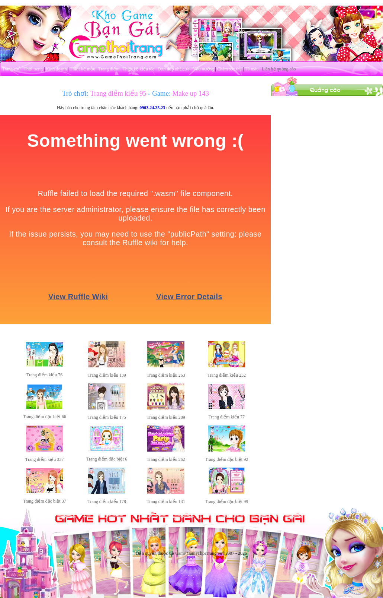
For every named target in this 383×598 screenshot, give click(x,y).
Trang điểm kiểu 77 (227, 417)
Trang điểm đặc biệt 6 (106, 459)
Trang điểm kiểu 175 (107, 417)
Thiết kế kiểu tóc (138, 69)
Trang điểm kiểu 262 (166, 459)
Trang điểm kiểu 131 (166, 501)
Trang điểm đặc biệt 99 (226, 501)
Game (180, 553)
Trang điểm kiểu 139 (107, 375)
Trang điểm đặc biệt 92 (226, 459)
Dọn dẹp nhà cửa (174, 69)
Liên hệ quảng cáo (279, 69)
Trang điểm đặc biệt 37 (44, 501)
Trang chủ (11, 69)
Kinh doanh (56, 69)
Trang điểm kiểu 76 (44, 374)
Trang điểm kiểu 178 (107, 501)
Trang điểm (108, 69)
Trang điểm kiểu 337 (44, 459)
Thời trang (33, 69)
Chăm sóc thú (229, 69)
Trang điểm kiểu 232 (226, 375)
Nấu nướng (203, 69)
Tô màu (251, 69)
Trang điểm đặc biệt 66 (44, 416)
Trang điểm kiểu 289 (166, 417)
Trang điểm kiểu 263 (166, 375)
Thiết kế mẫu (82, 69)
